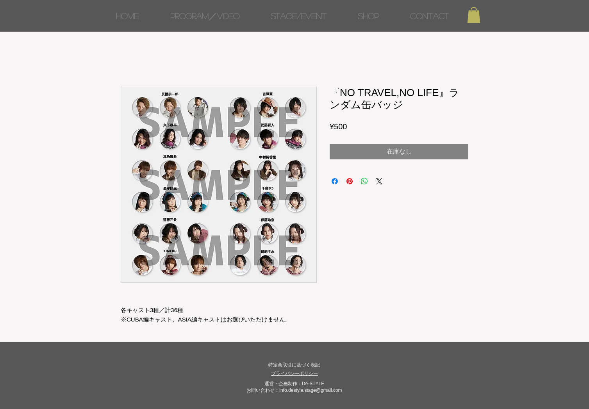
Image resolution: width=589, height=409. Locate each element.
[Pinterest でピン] (349, 181)
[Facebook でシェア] (334, 181)
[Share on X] (379, 181)
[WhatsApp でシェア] (364, 181)
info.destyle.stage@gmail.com (310, 390)
